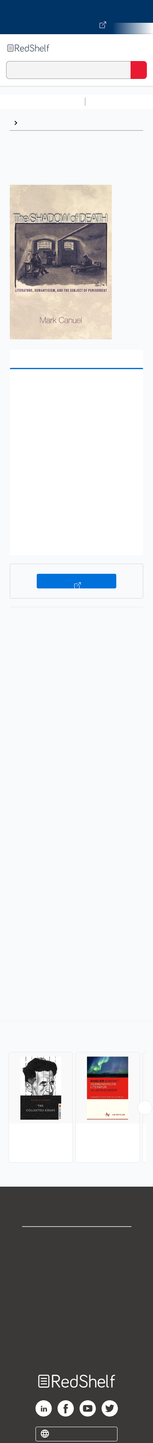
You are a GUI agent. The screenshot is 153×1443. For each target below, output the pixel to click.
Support (76, 1258)
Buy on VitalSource (76, 581)
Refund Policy (76, 1311)
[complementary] (76, 1093)
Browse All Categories (42, 101)
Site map (76, 1347)
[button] (75, 388)
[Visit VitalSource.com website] (76, 17)
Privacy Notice (76, 1275)
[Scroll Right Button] (144, 1107)
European (36, 123)
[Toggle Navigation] (139, 48)
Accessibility (76, 1329)
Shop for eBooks (77, 1240)
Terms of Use (76, 1293)
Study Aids (110, 101)
